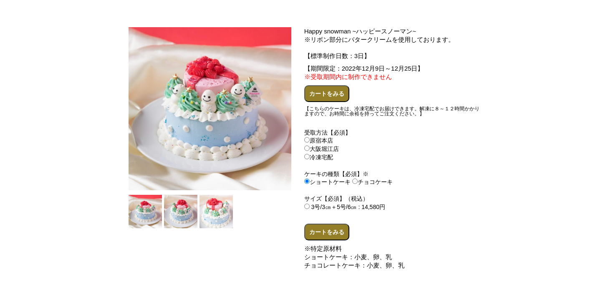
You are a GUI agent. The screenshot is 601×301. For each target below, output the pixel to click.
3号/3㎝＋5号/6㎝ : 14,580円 (344, 207)
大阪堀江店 (321, 148)
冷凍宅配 (318, 157)
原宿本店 (318, 140)
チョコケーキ (372, 182)
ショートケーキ (327, 182)
